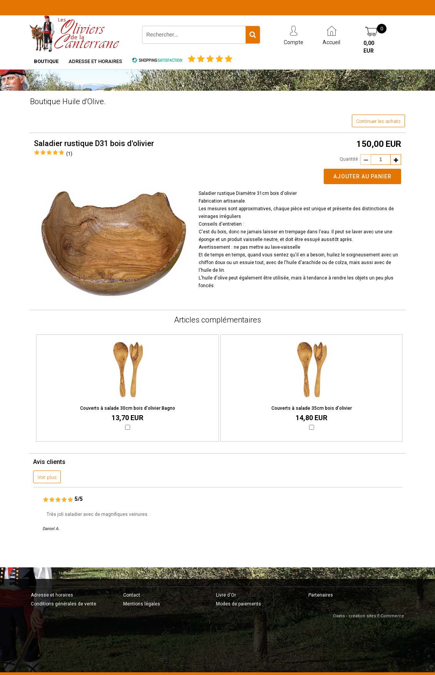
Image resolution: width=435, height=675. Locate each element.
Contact (131, 595)
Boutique (46, 61)
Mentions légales (141, 604)
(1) (69, 153)
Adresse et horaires (95, 61)
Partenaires (320, 595)
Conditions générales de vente (63, 604)
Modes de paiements (238, 604)
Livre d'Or (226, 595)
